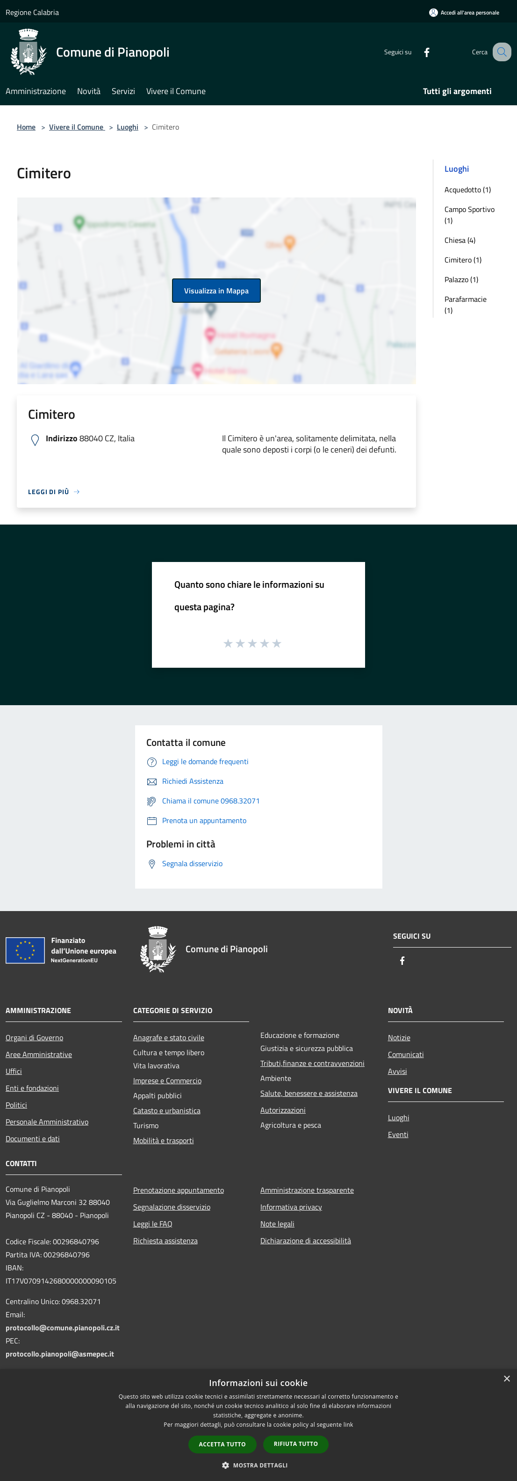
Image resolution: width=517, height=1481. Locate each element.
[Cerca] (500, 52)
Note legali (277, 1223)
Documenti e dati (33, 1138)
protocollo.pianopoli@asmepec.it (60, 1353)
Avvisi (397, 1071)
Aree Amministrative (39, 1054)
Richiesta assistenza (165, 1240)
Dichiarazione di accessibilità (305, 1240)
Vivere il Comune (77, 126)
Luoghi (127, 126)
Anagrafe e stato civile (168, 1037)
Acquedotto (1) (468, 189)
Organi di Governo (34, 1037)
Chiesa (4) (460, 240)
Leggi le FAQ (152, 1223)
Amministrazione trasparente (307, 1190)
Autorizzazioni (283, 1110)
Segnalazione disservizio (171, 1206)
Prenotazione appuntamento (178, 1190)
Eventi (398, 1134)
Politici (16, 1104)
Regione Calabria (32, 12)
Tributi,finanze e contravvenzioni (312, 1063)
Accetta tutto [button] (222, 1444)
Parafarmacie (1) (466, 304)
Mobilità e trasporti (163, 1140)
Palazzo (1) (461, 279)
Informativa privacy (291, 1206)
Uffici (14, 1071)
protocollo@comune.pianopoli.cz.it (63, 1327)
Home (26, 126)
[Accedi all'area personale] (464, 12)
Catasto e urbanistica (167, 1110)
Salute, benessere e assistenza (309, 1093)
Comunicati (406, 1054)
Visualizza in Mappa (216, 290)
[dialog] (258, 1425)
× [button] (506, 1379)
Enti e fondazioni (32, 1088)
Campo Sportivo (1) (470, 215)
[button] (258, 1465)
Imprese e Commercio (167, 1080)
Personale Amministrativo (47, 1121)
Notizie (399, 1037)
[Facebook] (417, 51)
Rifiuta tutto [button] (296, 1444)
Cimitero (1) (463, 259)
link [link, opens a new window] (348, 1425)
